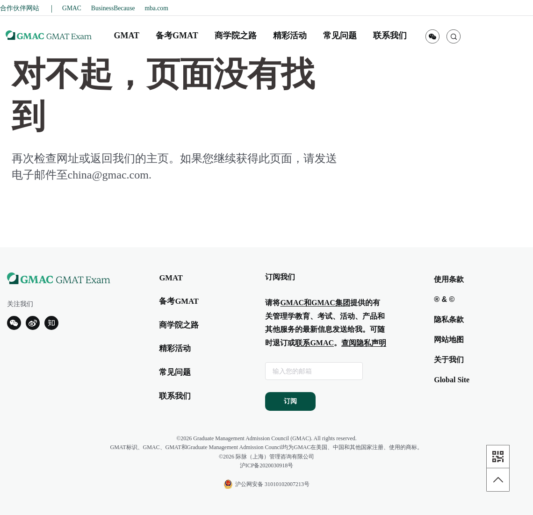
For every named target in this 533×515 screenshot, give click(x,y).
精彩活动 (175, 348)
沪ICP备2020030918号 (267, 465)
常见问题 (175, 372)
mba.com (156, 8)
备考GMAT (178, 301)
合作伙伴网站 (20, 8)
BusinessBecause (113, 8)
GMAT (170, 277)
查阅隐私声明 (363, 343)
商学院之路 (179, 325)
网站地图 (449, 339)
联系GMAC (314, 343)
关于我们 (449, 360)
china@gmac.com (108, 175)
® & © (444, 299)
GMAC (71, 8)
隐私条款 (449, 319)
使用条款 (449, 279)
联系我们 (175, 396)
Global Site (451, 380)
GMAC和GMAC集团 (315, 303)
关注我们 (20, 304)
